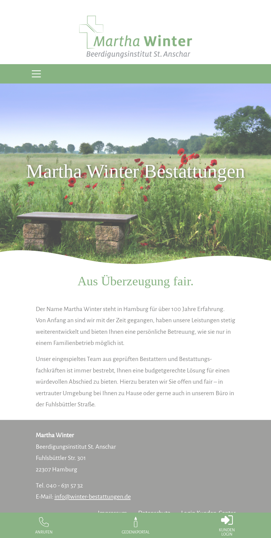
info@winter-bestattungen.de (93, 496)
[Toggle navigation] (36, 74)
